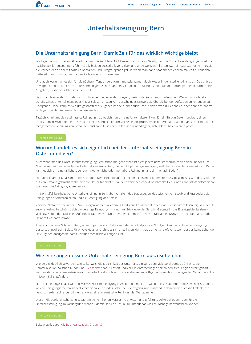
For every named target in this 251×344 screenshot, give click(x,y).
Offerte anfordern (190, 4)
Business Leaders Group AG (84, 324)
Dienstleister (93, 268)
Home (130, 4)
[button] (149, 4)
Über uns (170, 4)
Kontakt (209, 4)
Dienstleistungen (150, 4)
